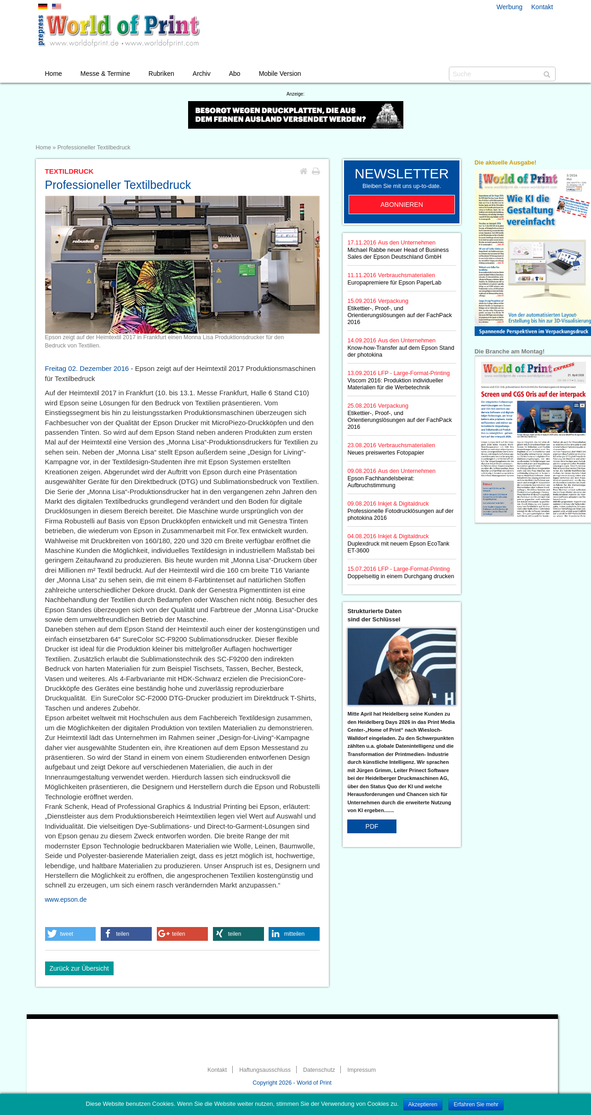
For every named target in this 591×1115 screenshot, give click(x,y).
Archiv (202, 73)
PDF (372, 826)
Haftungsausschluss (265, 1070)
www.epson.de (66, 899)
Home (53, 73)
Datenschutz (319, 1070)
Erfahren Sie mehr (475, 1104)
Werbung (510, 7)
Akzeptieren (422, 1104)
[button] (70, 934)
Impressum (361, 1070)
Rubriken (161, 73)
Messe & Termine (105, 73)
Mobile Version (280, 73)
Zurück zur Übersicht (79, 968)
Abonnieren (401, 204)
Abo (235, 73)
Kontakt (542, 7)
